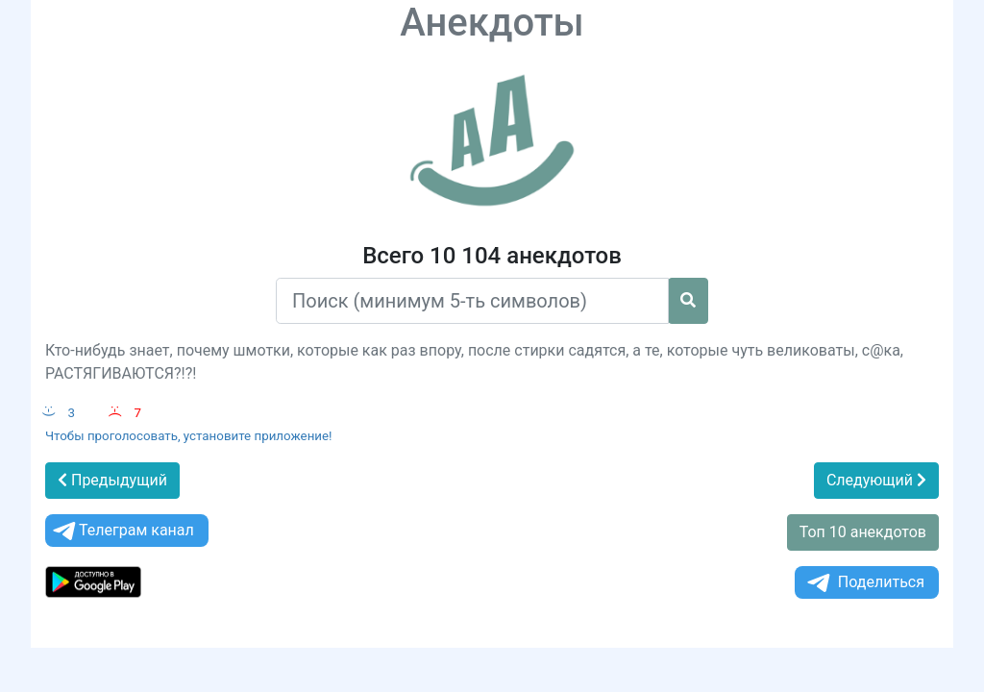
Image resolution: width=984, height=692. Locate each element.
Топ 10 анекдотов (863, 532)
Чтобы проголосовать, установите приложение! (188, 436)
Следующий (876, 480)
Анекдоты (492, 22)
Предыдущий (112, 480)
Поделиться (864, 583)
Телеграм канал (122, 531)
